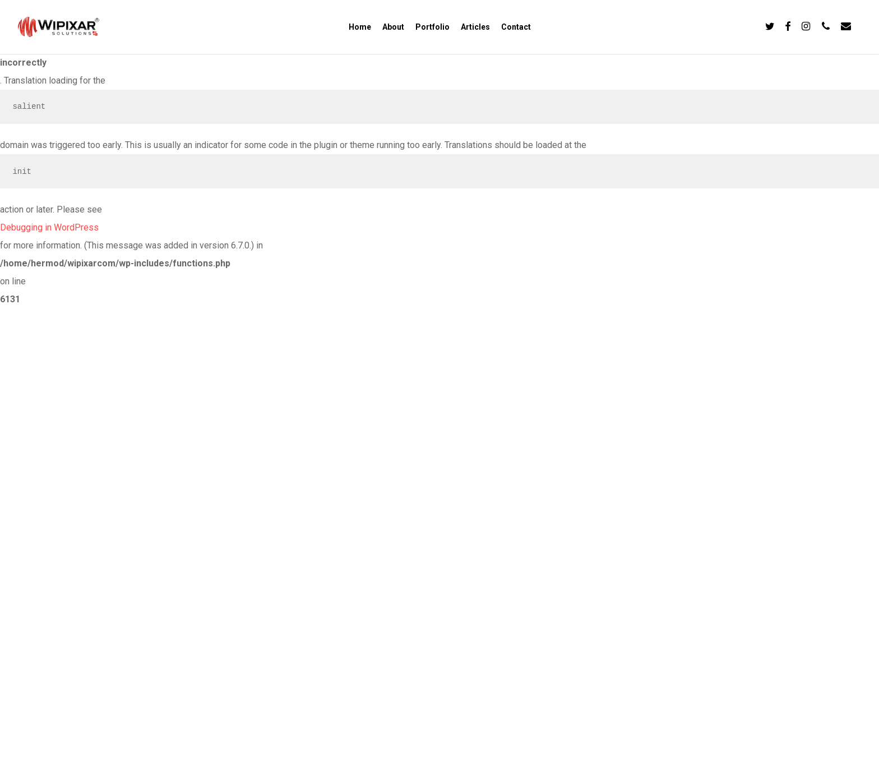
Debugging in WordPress (49, 227)
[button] (858, 6)
